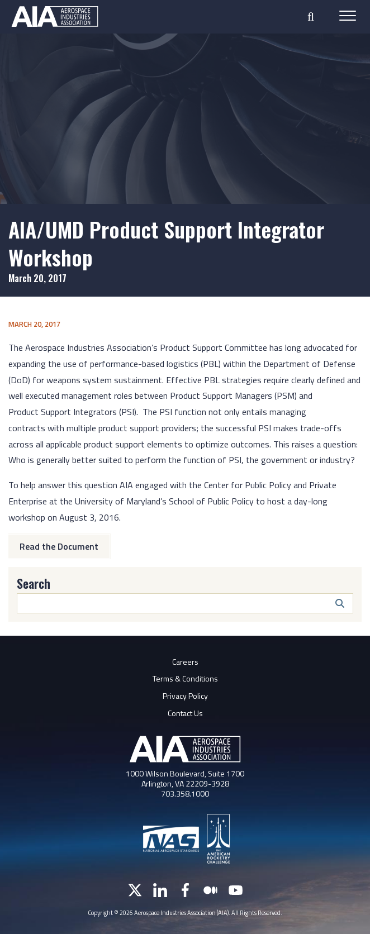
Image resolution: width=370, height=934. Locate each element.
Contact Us (185, 713)
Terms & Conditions (185, 678)
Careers (185, 662)
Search (33, 583)
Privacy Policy (185, 696)
